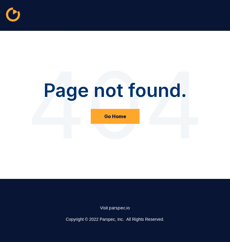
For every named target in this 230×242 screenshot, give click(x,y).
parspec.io (119, 207)
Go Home (115, 116)
